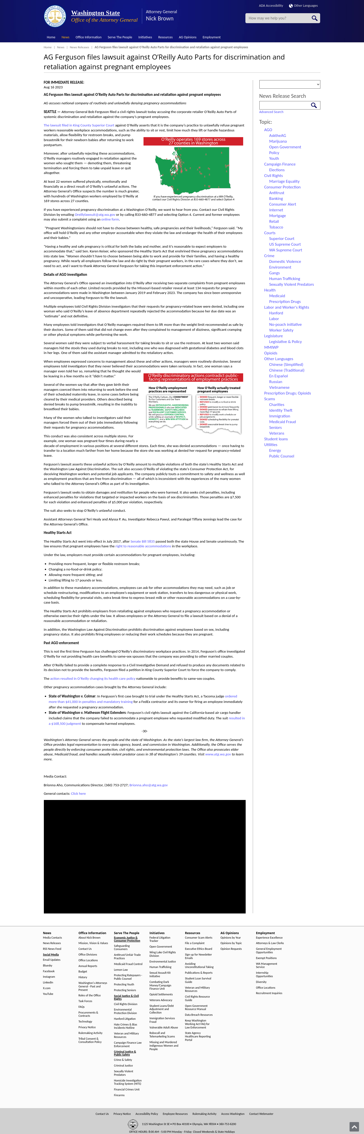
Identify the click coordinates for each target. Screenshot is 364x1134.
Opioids (271, 353)
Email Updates (52, 960)
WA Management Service (266, 965)
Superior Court (281, 238)
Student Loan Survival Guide (198, 980)
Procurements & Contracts (88, 1014)
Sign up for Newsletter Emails (198, 956)
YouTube (48, 994)
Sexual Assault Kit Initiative (160, 974)
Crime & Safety (123, 1060)
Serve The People (120, 37)
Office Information (89, 37)
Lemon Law (121, 969)
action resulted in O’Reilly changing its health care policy (93, 678)
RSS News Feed (52, 949)
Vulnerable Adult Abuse (163, 1027)
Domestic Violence (285, 261)
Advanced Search (271, 112)
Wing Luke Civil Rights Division (162, 954)
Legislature (273, 336)
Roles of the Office (89, 995)
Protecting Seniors (125, 990)
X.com (47, 988)
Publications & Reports (199, 972)
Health (270, 290)
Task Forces (85, 1001)
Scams (269, 398)
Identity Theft (280, 410)
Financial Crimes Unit (127, 1089)
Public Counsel (281, 456)
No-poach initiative (285, 324)
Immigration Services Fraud (162, 1020)
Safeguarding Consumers (122, 947)
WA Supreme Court (285, 250)
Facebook (49, 971)
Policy (274, 152)
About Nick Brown (89, 937)
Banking (276, 198)
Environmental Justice (162, 961)
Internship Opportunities (264, 974)
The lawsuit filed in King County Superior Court (79, 125)
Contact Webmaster (261, 1114)
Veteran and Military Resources (126, 1035)
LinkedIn (48, 982)
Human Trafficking (284, 278)
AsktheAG (277, 135)
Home (51, 37)
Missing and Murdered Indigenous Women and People (163, 1046)
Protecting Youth (124, 984)
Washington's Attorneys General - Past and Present (92, 986)
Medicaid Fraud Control (128, 964)
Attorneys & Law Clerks (270, 943)
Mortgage (277, 215)
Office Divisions (87, 954)
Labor (274, 318)
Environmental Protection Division (125, 1011)
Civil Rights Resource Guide (197, 998)
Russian (275, 381)
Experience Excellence (269, 937)
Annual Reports (87, 966)
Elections (277, 169)
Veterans (276, 433)
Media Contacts (52, 937)
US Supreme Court (285, 244)
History (82, 977)
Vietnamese (279, 387)
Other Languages (303, 5)
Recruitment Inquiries (269, 993)
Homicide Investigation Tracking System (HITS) (128, 1082)
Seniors (275, 427)
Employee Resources (175, 1114)
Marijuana (278, 141)
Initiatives (145, 37)
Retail (274, 221)
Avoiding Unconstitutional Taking (199, 965)
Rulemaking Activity (90, 1033)
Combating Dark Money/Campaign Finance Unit (160, 985)
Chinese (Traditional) (287, 370)
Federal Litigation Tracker (159, 939)
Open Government (285, 147)
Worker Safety (281, 330)
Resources (165, 37)
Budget (82, 971)
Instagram (49, 976)
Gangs (274, 273)
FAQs (81, 1007)
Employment (212, 37)
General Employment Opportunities (269, 950)
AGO (268, 129)
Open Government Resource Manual (196, 1007)
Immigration (279, 416)
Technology (85, 1021)
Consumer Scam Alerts (199, 937)
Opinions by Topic (231, 943)
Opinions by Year (230, 937)
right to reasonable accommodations (143, 546)
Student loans (276, 439)
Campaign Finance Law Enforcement (128, 1044)
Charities (277, 404)
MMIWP (271, 347)
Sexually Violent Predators (291, 284)
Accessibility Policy (147, 1114)
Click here (78, 793)
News (65, 37)
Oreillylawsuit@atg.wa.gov (95, 214)
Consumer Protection (282, 187)
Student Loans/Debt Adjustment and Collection (161, 1009)
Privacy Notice (87, 1027)
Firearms (119, 1095)
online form (110, 219)
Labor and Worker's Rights (286, 307)
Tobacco (276, 227)
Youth (274, 158)
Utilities (271, 444)
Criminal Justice (123, 1065)
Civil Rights (273, 175)
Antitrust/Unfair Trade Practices (127, 956)
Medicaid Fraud (282, 421)
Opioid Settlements (161, 994)
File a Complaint (195, 943)
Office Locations (88, 960)
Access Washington (232, 1114)
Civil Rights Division (126, 1004)
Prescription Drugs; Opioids (287, 393)
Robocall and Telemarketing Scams (162, 1034)
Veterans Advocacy (160, 1000)
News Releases (79, 47)
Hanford (276, 313)
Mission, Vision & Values (93, 943)
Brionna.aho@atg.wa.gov (149, 785)
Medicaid (277, 295)
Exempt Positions (266, 958)
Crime (269, 255)
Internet (276, 210)
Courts (270, 232)
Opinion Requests (231, 949)
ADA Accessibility (271, 5)
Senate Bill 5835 (143, 541)
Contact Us (85, 949)
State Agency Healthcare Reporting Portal (198, 1036)
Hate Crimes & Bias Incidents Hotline (125, 1026)
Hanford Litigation (125, 1019)
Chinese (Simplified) (286, 364)
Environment (280, 267)
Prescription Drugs (285, 301)
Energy (275, 450)
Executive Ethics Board (198, 949)
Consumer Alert (282, 204)
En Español (278, 376)
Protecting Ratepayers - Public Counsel (128, 977)
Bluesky (47, 965)
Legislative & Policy (285, 341)
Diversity (261, 982)
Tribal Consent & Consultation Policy (90, 1040)
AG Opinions (188, 37)
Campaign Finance (280, 164)
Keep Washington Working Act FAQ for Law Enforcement (197, 1024)
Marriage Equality (284, 181)
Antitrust (277, 192)
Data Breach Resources (199, 1015)
